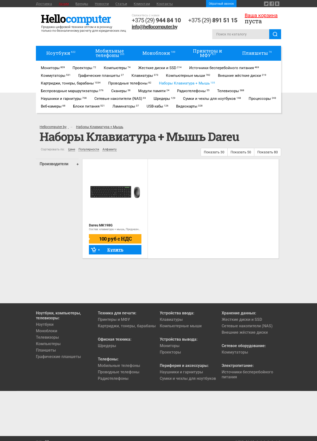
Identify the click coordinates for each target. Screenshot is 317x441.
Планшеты (46, 350)
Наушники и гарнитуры (181, 372)
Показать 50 (241, 152)
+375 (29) (156, 20)
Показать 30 (214, 152)
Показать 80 (267, 152)
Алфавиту (110, 149)
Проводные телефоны (118, 372)
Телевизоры (47, 337)
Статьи (121, 4)
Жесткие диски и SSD (242, 319)
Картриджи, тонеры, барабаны (127, 326)
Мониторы (170, 345)
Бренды (82, 4)
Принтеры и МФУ (114, 319)
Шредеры (107, 345)
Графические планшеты (58, 356)
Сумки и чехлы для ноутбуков (188, 378)
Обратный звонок (221, 3)
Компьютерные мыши (181, 326)
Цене (71, 149)
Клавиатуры (171, 319)
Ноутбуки (44, 324)
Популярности (89, 149)
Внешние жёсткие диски (245, 332)
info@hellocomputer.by (154, 27)
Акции (64, 4)
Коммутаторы (235, 352)
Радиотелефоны (113, 378)
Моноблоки (46, 331)
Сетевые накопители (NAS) (247, 326)
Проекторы (170, 352)
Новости (102, 4)
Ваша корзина (261, 15)
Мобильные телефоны (119, 365)
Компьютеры (48, 343)
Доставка (44, 4)
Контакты (165, 4)
